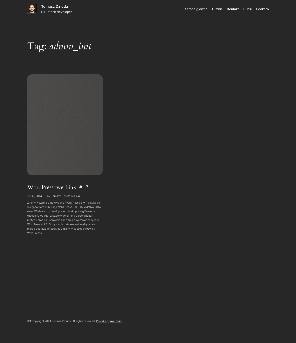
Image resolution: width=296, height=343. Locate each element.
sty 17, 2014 (34, 196)
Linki (77, 196)
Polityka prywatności (109, 321)
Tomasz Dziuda (54, 6)
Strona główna (196, 9)
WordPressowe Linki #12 (57, 187)
